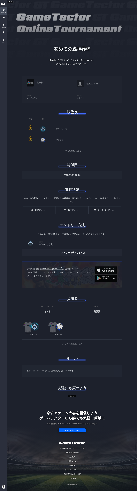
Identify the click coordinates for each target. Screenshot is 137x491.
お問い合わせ (72, 461)
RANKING (3, 34)
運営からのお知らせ (72, 452)
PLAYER (3, 20)
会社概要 (72, 457)
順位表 (72, 112)
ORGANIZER (3, 27)
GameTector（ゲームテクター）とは (72, 448)
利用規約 (72, 465)
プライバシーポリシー (72, 470)
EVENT (3, 42)
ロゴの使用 (72, 478)
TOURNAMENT (3, 12)
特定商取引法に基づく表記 (72, 474)
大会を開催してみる (72, 430)
